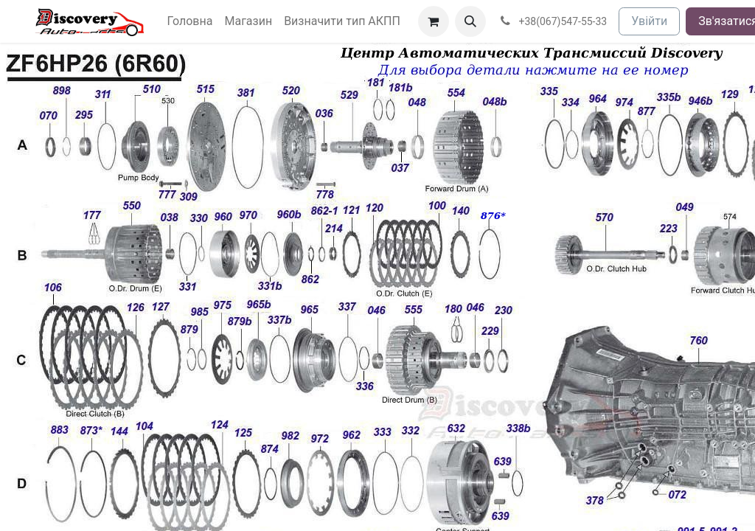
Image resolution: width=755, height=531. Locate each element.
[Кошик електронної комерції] (433, 21)
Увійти (649, 21)
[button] (470, 21)
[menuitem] (190, 21)
